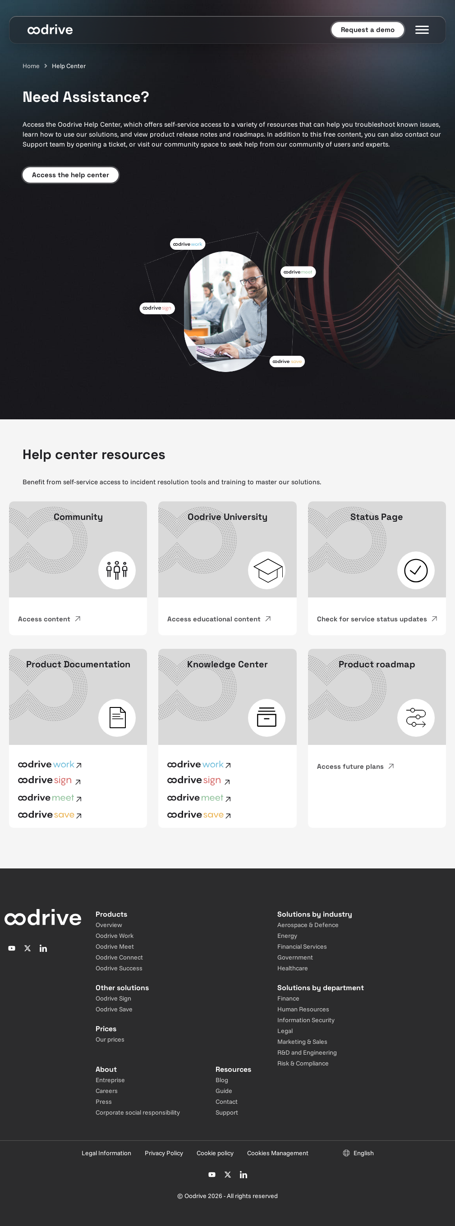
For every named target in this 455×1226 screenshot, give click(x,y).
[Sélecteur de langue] (358, 1153)
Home (31, 66)
